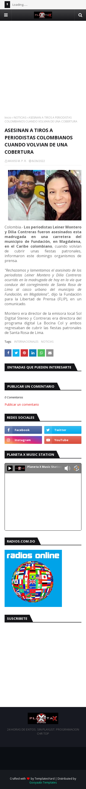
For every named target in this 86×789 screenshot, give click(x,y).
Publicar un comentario (22, 404)
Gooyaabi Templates (43, 782)
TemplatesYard (45, 779)
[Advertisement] (43, 63)
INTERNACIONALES (26, 342)
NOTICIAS (20, 117)
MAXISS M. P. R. (17, 161)
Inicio (8, 117)
